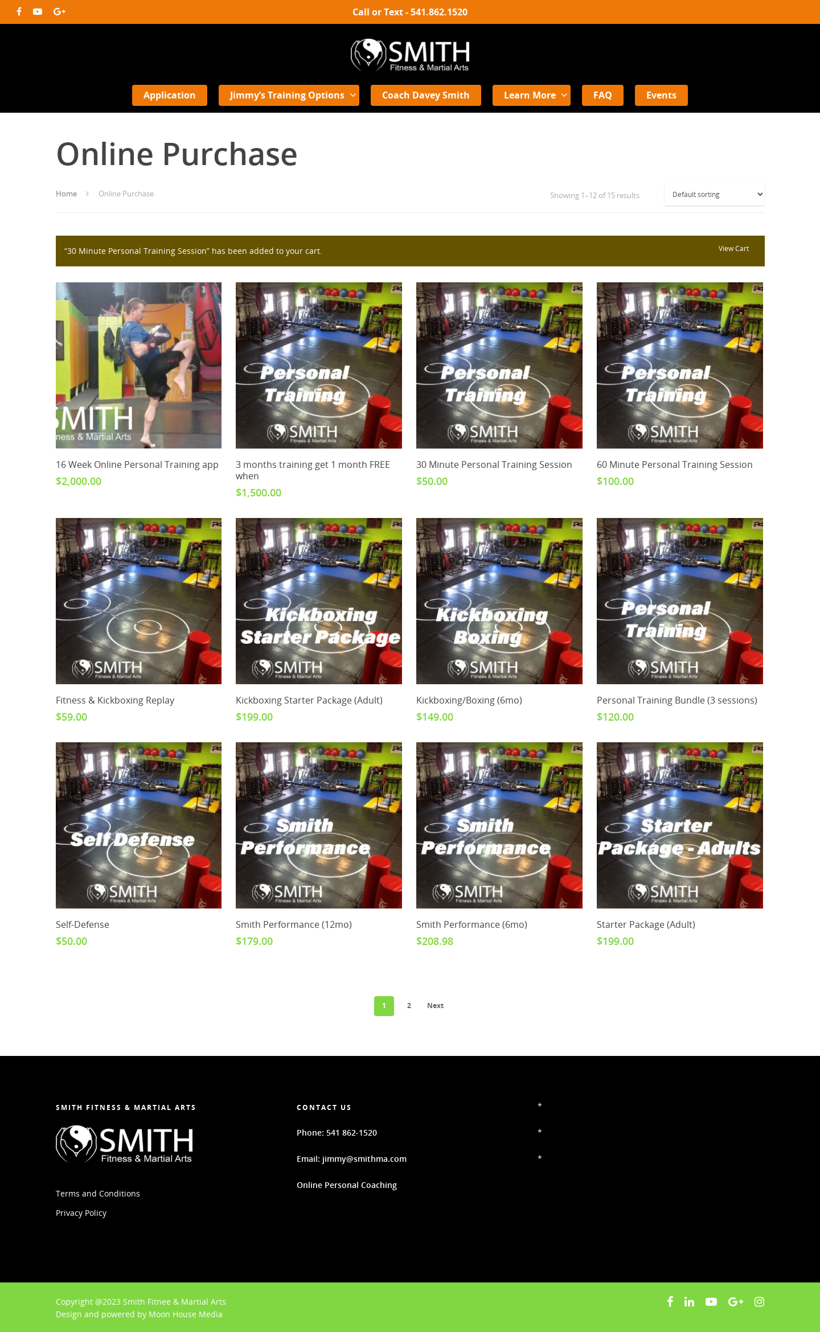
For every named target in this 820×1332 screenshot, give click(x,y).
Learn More (535, 95)
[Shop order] (715, 194)
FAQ (602, 95)
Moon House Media (186, 1314)
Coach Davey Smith (426, 95)
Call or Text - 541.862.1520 (410, 12)
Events (661, 95)
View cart (734, 248)
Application (170, 95)
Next (435, 1005)
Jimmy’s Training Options (292, 95)
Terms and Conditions (98, 1193)
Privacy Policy (81, 1212)
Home (66, 193)
